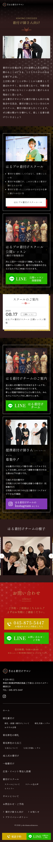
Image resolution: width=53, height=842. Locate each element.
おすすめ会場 (10, 727)
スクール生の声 (32, 784)
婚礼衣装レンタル (42, 723)
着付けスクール (11, 779)
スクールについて (12, 784)
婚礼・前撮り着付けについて (17, 723)
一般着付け (9, 763)
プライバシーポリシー (16, 817)
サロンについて (11, 796)
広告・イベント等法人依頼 (17, 771)
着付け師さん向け (14, 812)
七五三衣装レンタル (31, 748)
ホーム (6, 710)
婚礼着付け (9, 718)
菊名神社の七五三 (12, 743)
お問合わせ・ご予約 (13, 804)
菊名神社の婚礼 (11, 735)
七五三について (11, 748)
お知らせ (34, 812)
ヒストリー (9, 788)
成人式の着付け (11, 755)
